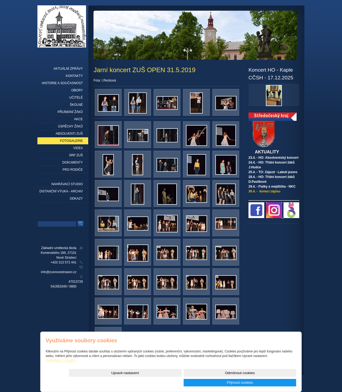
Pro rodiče (73, 170)
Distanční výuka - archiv (61, 191)
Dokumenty (72, 162)
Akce (78, 119)
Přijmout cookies (277, 383)
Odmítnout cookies (236, 383)
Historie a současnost (62, 83)
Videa (78, 148)
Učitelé (76, 97)
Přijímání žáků (70, 112)
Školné (76, 105)
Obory (77, 90)
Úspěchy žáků (70, 126)
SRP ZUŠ (76, 155)
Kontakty (74, 76)
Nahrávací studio (67, 184)
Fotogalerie (71, 141)
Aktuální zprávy (68, 69)
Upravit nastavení (196, 383)
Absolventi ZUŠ (69, 133)
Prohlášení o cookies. (61, 370)
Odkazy (76, 198)
